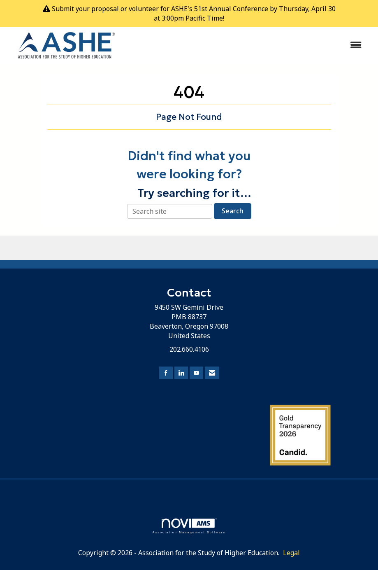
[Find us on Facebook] (166, 373)
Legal (291, 552)
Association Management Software (188, 526)
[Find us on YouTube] (196, 373)
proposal (105, 8)
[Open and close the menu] (248, 45)
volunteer (144, 8)
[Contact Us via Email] (212, 373)
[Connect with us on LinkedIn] (181, 373)
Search (232, 210)
